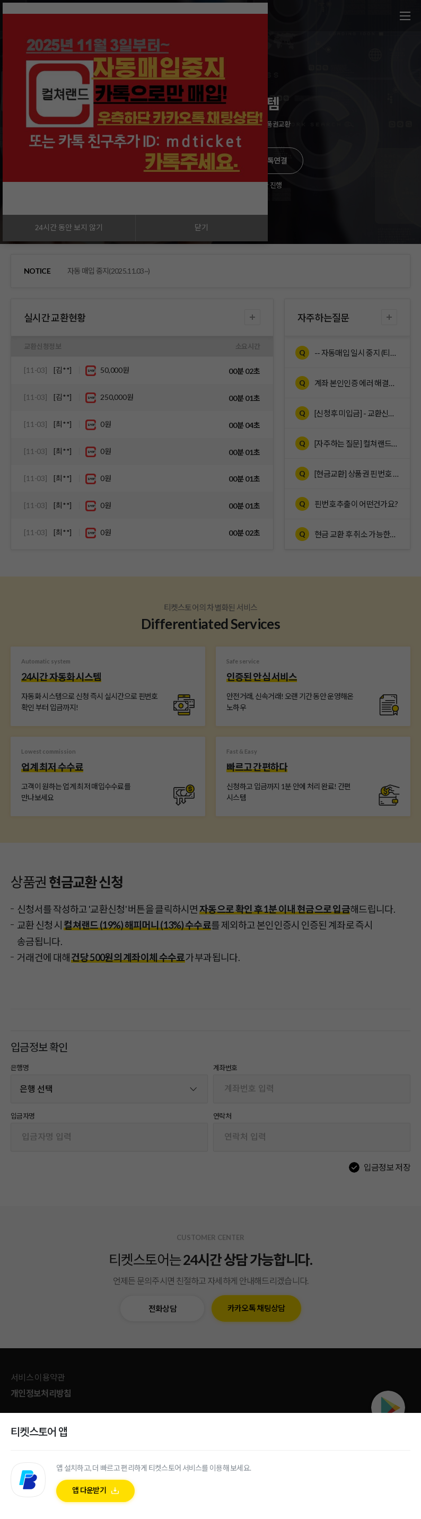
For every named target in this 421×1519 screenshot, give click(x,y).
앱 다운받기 (89, 1492)
